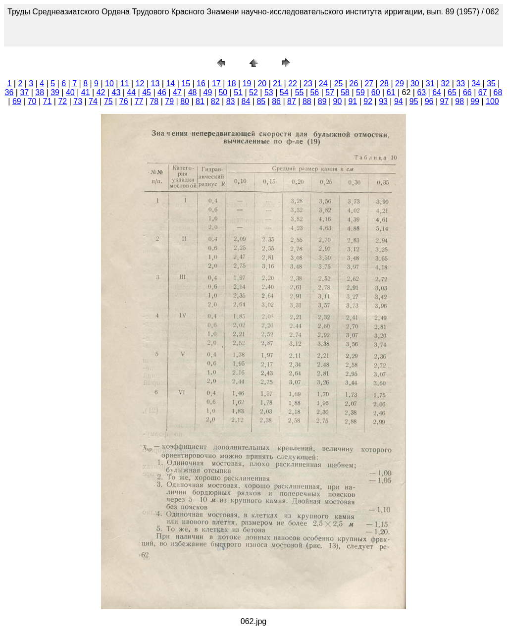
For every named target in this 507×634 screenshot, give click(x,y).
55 (299, 92)
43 (116, 92)
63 (421, 92)
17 (216, 83)
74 (93, 101)
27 (368, 83)
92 (367, 101)
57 (329, 92)
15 (185, 83)
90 (337, 101)
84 (246, 101)
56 (314, 92)
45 (146, 92)
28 (384, 83)
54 (284, 92)
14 (170, 83)
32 (445, 83)
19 (247, 83)
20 (261, 83)
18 (231, 83)
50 (222, 92)
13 (155, 83)
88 (307, 101)
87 (291, 101)
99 (474, 101)
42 (101, 92)
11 (124, 83)
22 (292, 83)
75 (108, 101)
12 (140, 83)
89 (322, 101)
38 (39, 92)
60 (375, 92)
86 (276, 101)
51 (238, 92)
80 (184, 101)
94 (398, 101)
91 (352, 101)
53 (268, 92)
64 (436, 92)
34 (475, 83)
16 (201, 83)
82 (215, 101)
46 (161, 92)
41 (85, 92)
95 (413, 101)
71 (47, 101)
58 (345, 92)
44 (131, 92)
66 (467, 92)
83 (230, 101)
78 (154, 101)
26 (354, 83)
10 (109, 83)
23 (308, 83)
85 (260, 101)
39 (55, 92)
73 (77, 101)
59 (360, 92)
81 (200, 101)
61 (391, 92)
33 (460, 83)
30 (414, 83)
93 (383, 101)
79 (169, 101)
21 (277, 83)
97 (444, 101)
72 (62, 101)
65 (452, 92)
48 (192, 92)
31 (430, 83)
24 (323, 83)
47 (177, 92)
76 (123, 101)
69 (16, 101)
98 (459, 101)
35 (491, 83)
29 (399, 83)
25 (338, 83)
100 (492, 101)
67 (482, 92)
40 (70, 92)
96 (429, 101)
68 (498, 92)
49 (207, 92)
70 (32, 101)
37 (24, 92)
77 (139, 101)
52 (253, 92)
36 (9, 92)
